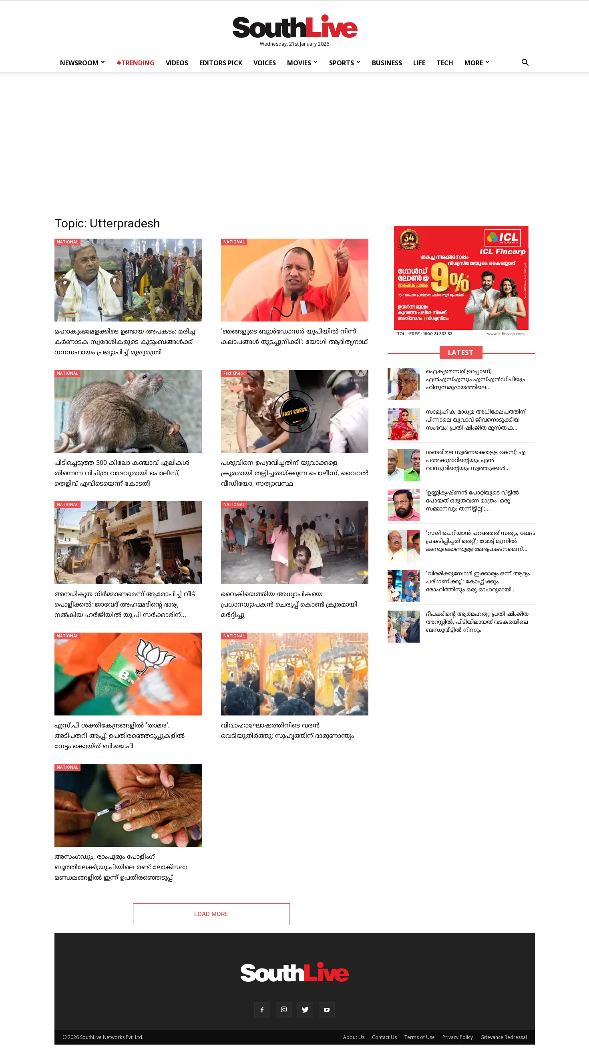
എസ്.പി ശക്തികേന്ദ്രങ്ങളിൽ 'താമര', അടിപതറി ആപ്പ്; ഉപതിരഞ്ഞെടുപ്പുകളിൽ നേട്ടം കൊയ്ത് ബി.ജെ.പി (119, 736)
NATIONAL (67, 242)
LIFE (419, 62)
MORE (476, 62)
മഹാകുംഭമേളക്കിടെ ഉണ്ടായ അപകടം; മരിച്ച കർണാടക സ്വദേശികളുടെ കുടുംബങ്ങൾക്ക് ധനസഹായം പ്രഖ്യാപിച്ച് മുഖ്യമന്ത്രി (124, 342)
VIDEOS (177, 62)
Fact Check (234, 373)
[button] (525, 63)
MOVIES (302, 62)
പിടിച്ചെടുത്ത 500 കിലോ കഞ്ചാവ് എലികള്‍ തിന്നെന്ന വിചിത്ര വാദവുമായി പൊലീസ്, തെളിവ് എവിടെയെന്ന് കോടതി (121, 473)
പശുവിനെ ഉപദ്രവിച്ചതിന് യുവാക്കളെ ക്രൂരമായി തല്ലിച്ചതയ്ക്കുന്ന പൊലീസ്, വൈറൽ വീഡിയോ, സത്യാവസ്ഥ (294, 473)
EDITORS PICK (220, 62)
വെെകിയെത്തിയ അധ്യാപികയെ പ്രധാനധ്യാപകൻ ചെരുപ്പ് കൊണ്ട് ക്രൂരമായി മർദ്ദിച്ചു (289, 605)
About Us (353, 1037)
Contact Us (384, 1037)
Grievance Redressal (503, 1037)
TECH (444, 62)
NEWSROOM (82, 62)
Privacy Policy (457, 1037)
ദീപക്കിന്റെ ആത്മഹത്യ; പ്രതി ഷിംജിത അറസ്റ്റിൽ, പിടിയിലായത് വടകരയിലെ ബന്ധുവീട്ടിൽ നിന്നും (477, 622)
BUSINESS (387, 62)
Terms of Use (419, 1037)
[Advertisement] (294, 142)
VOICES (264, 62)
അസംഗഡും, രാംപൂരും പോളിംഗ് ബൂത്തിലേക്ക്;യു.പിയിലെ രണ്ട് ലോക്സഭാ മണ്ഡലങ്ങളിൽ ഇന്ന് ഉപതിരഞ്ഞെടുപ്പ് (120, 867)
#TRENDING (136, 62)
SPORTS (344, 62)
